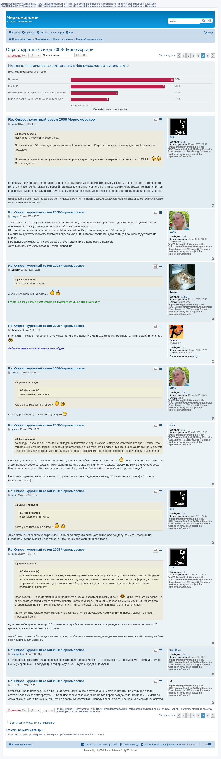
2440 (184, 297)
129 (184, 236)
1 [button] (183, 55)
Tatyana (173, 340)
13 (183, 142)
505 (184, 347)
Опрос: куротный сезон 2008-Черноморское (49, 49)
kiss (171, 137)
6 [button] (208, 55)
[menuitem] (28, 32)
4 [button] (198, 55)
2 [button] (188, 55)
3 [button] (193, 55)
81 (183, 430)
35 (183, 654)
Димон (173, 292)
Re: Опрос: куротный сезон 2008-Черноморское (51, 119)
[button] (179, 55)
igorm (172, 425)
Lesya (172, 232)
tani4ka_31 (174, 650)
